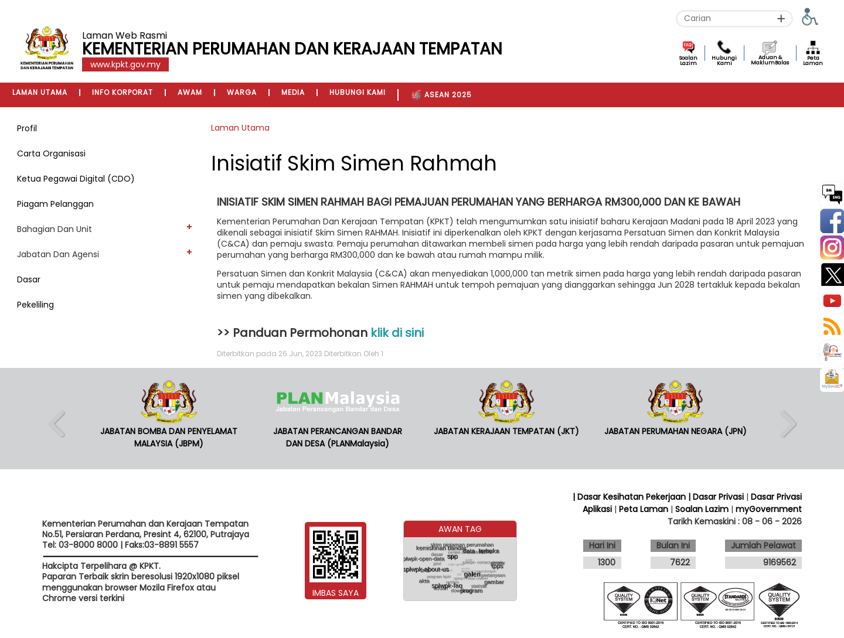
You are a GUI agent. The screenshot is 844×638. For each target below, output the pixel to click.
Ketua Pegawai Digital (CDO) (76, 179)
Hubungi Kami (724, 60)
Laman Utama (240, 128)
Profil (27, 128)
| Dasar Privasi (716, 497)
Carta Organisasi (51, 153)
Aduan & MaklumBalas (770, 60)
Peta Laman (813, 60)
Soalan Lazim (688, 60)
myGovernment (769, 509)
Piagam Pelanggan (55, 204)
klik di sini (397, 333)
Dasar (28, 279)
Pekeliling (35, 305)
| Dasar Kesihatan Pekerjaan (630, 497)
